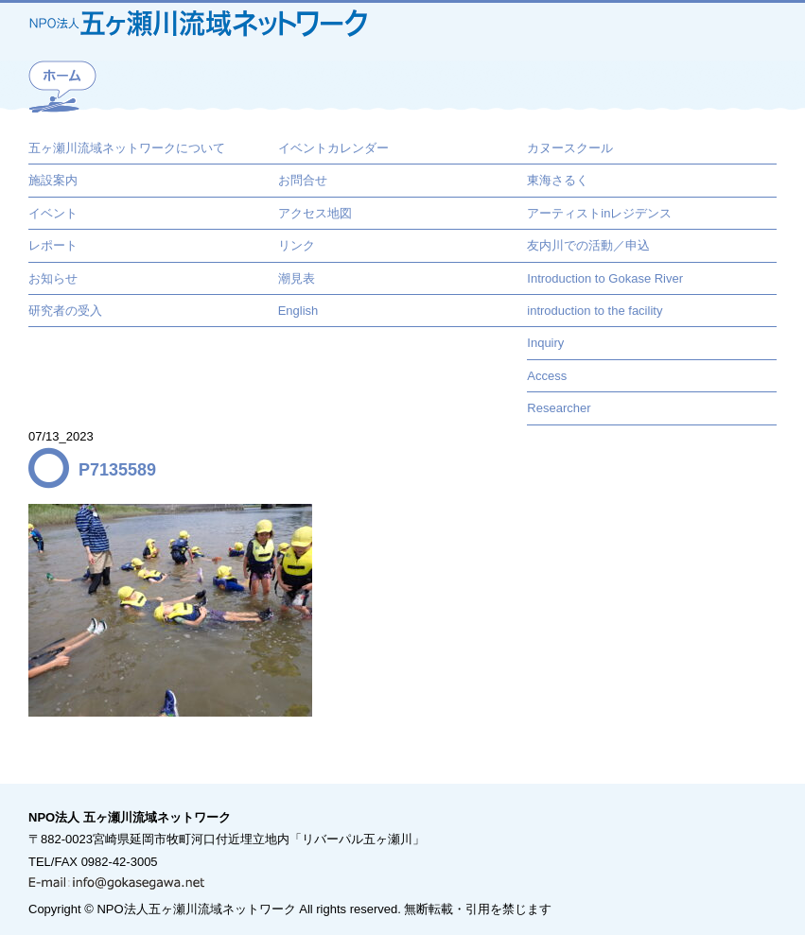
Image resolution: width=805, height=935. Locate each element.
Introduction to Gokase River (605, 278)
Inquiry (545, 343)
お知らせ (53, 278)
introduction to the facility (594, 310)
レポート (53, 245)
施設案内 (53, 180)
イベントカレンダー (333, 148)
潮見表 (296, 278)
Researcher (558, 408)
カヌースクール (570, 148)
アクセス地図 (315, 213)
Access (547, 376)
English (298, 310)
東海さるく (557, 180)
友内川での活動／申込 (588, 245)
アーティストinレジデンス (599, 213)
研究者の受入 (65, 310)
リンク (296, 245)
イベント (53, 213)
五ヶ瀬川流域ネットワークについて (126, 148)
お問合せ (302, 180)
